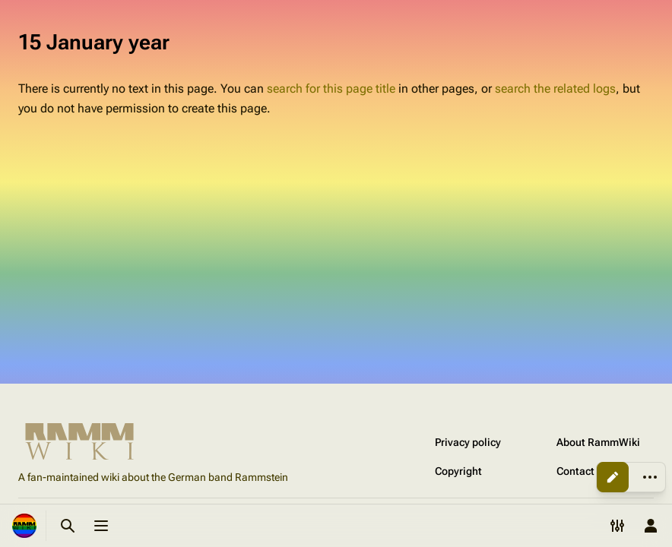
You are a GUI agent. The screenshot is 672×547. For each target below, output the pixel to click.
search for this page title (331, 88)
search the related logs (555, 88)
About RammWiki (598, 442)
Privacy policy (468, 442)
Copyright (458, 471)
